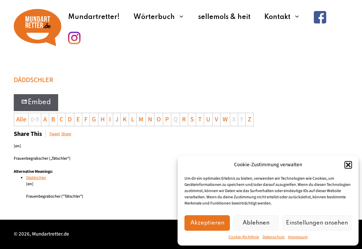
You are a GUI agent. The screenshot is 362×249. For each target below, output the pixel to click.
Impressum (298, 237)
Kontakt (285, 17)
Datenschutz (274, 237)
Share (66, 134)
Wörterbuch (162, 17)
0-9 (35, 119)
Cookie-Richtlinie (243, 237)
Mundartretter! (94, 17)
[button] (348, 164)
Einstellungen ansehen (317, 223)
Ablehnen (256, 223)
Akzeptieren (207, 223)
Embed (36, 102)
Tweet (54, 134)
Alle (21, 119)
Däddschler (36, 178)
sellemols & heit (224, 17)
